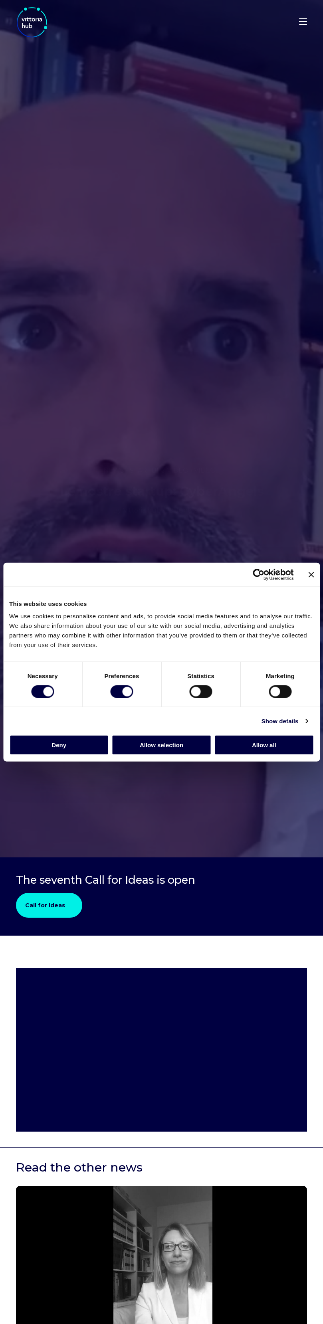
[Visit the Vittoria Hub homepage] (56, 22)
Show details (280, 720)
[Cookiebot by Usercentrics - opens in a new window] (258, 574)
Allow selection (161, 745)
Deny (59, 745)
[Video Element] (161, 1050)
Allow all (264, 745)
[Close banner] (311, 574)
